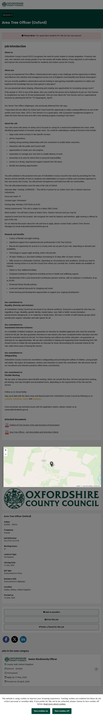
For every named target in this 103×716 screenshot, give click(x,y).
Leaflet (78, 486)
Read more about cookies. (54, 704)
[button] (51, 464)
